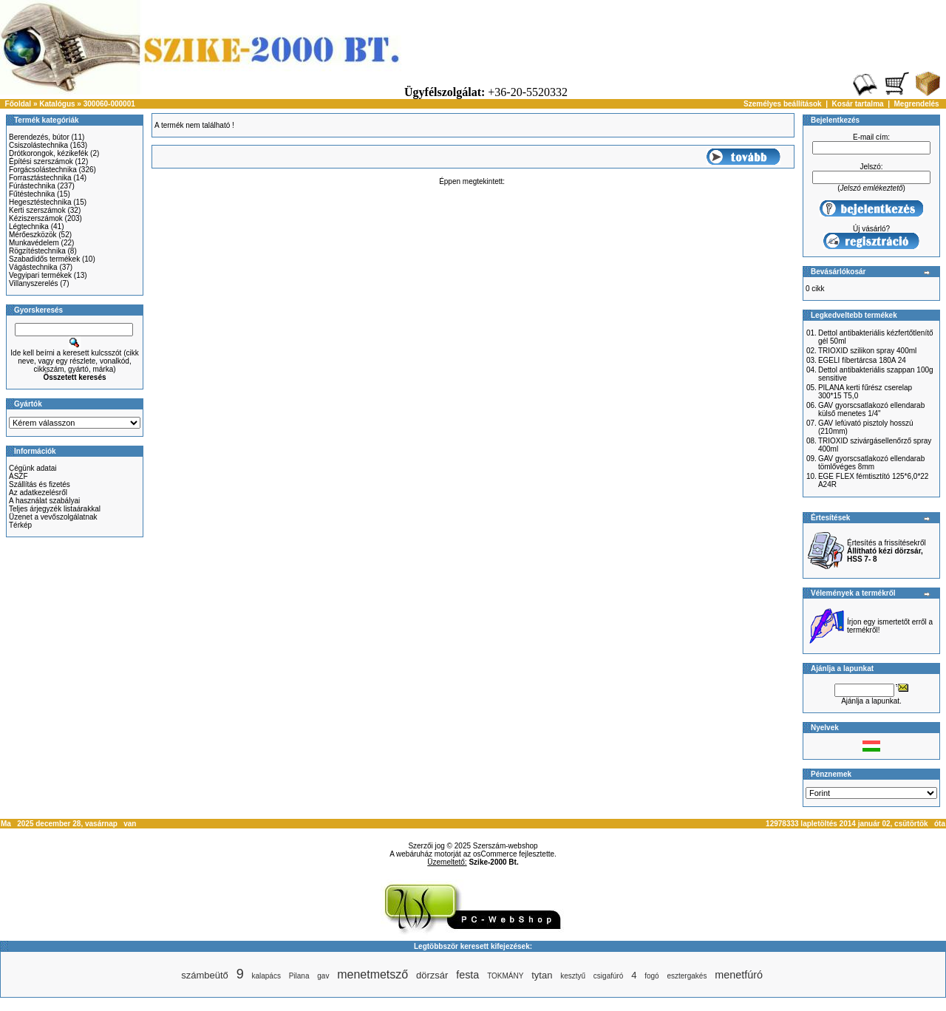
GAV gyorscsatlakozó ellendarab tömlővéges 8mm (871, 463)
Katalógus (57, 104)
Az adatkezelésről (38, 493)
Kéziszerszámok (36, 218)
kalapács (265, 976)
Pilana (299, 976)
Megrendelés (916, 104)
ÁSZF (18, 476)
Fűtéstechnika (32, 194)
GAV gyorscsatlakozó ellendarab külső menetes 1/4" (871, 409)
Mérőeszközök (32, 235)
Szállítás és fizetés (39, 484)
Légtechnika (29, 226)
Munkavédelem (34, 243)
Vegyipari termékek (40, 275)
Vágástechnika (33, 267)
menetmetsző (372, 974)
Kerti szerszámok (37, 210)
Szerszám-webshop (505, 846)
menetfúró (739, 975)
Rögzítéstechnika (37, 251)
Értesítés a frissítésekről (886, 551)
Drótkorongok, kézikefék (48, 153)
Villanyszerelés (33, 283)
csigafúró (608, 976)
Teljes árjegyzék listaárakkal (55, 509)
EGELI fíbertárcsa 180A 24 (862, 360)
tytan (541, 975)
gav (323, 976)
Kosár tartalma (858, 104)
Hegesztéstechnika (40, 202)
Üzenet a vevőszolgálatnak (53, 517)
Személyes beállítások (782, 104)
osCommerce (495, 854)
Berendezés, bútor (39, 137)
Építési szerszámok (41, 161)
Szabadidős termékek (44, 259)
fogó (651, 976)
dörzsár (432, 975)
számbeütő (204, 975)
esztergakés (687, 976)
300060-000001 (109, 104)
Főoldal (18, 104)
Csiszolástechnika (38, 145)
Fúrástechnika (32, 186)
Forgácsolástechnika (43, 170)
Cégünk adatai (33, 468)
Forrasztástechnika (40, 178)
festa (467, 975)
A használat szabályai (44, 501)
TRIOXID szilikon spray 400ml (867, 351)
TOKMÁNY (505, 976)
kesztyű (572, 976)
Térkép (20, 525)
